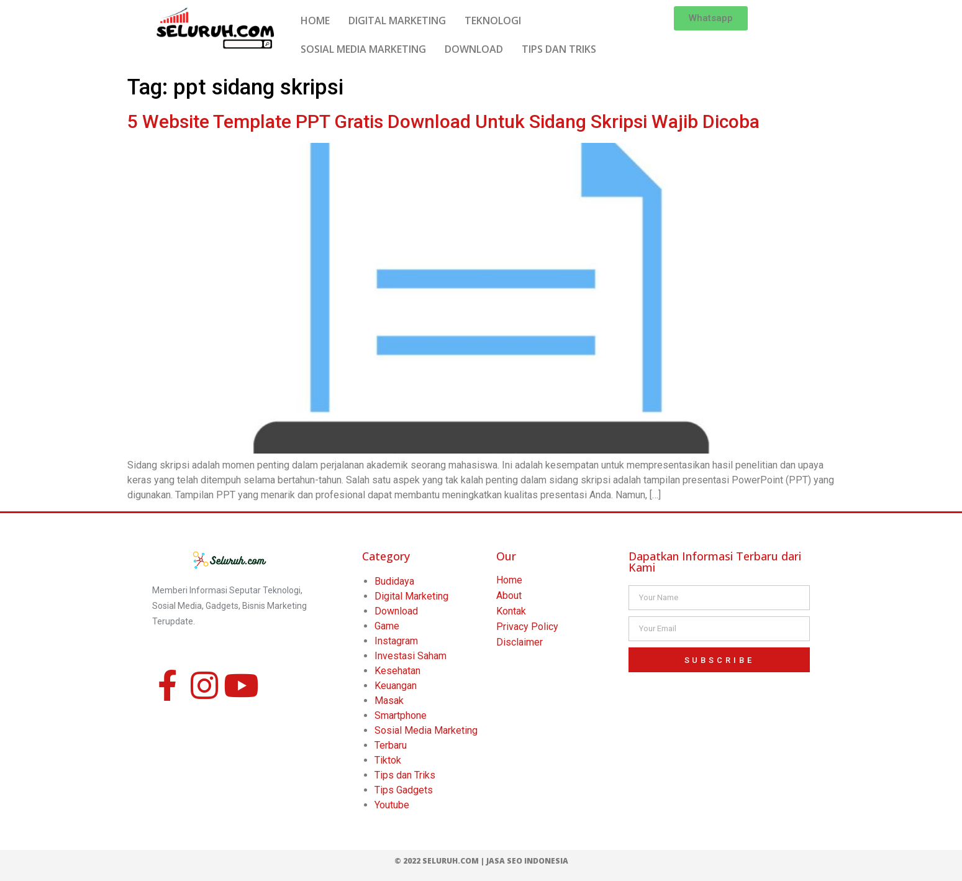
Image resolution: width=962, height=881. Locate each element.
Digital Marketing (411, 596)
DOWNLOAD (474, 49)
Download (396, 611)
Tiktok (387, 760)
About (509, 595)
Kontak (511, 611)
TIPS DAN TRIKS (559, 49)
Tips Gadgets (403, 790)
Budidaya (394, 581)
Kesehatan (397, 671)
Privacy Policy (527, 626)
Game (386, 626)
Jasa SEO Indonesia (527, 861)
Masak (389, 700)
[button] (711, 18)
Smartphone (400, 715)
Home (509, 580)
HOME (315, 20)
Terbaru (390, 745)
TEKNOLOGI (493, 20)
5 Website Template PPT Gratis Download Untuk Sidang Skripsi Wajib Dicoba (443, 121)
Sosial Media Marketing (426, 730)
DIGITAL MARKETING (397, 20)
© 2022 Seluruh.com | (440, 861)
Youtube (391, 805)
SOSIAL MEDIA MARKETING (363, 49)
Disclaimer (519, 642)
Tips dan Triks (404, 775)
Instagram (396, 641)
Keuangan (395, 686)
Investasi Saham (410, 656)
